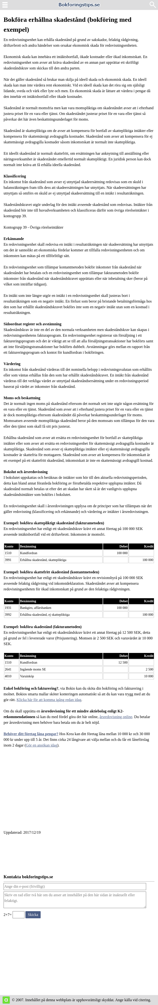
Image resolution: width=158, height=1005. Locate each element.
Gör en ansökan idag (41, 745)
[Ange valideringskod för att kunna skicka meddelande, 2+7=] (18, 914)
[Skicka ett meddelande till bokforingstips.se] (33, 914)
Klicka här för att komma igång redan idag (49, 700)
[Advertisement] (79, 792)
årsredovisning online (116, 717)
